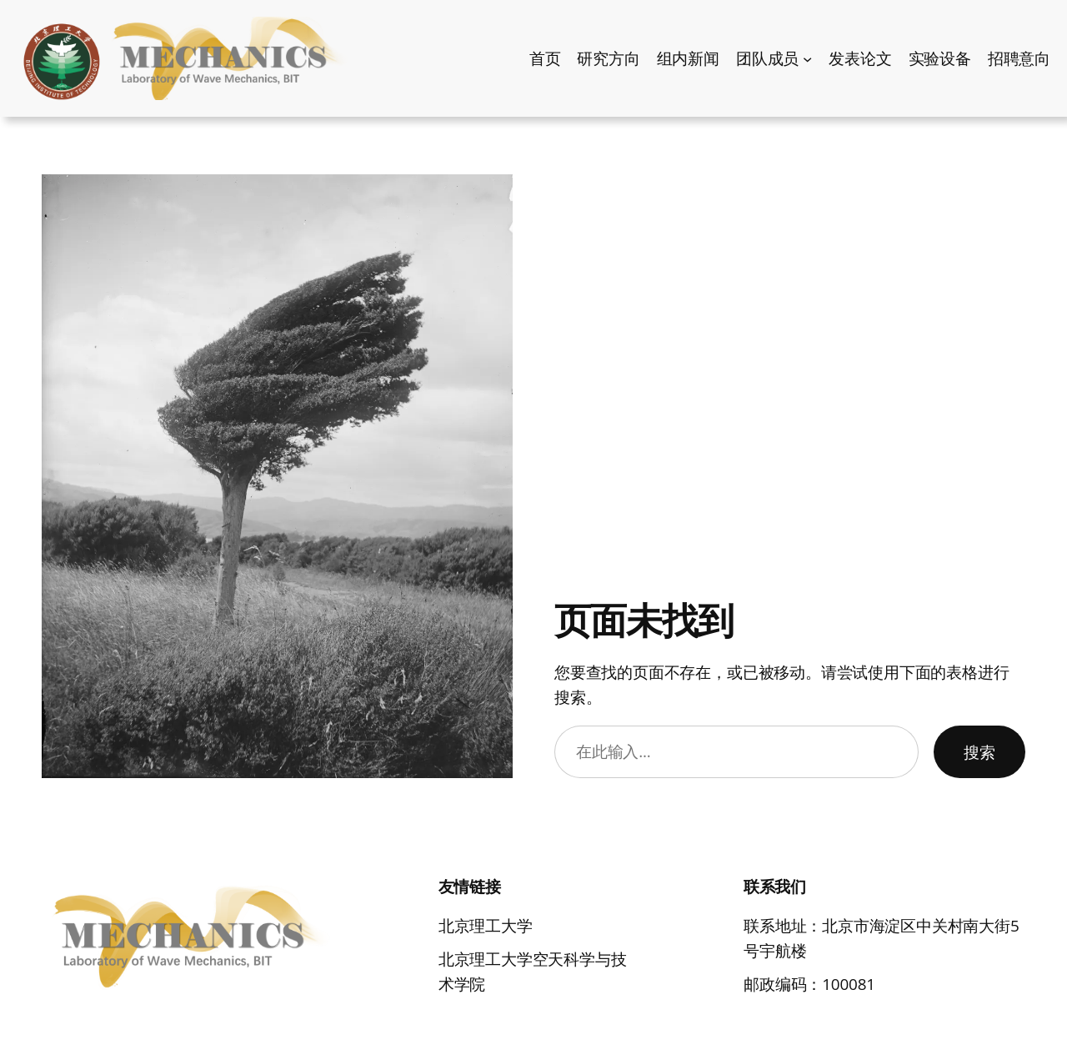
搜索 (979, 751)
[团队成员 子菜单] (807, 58)
